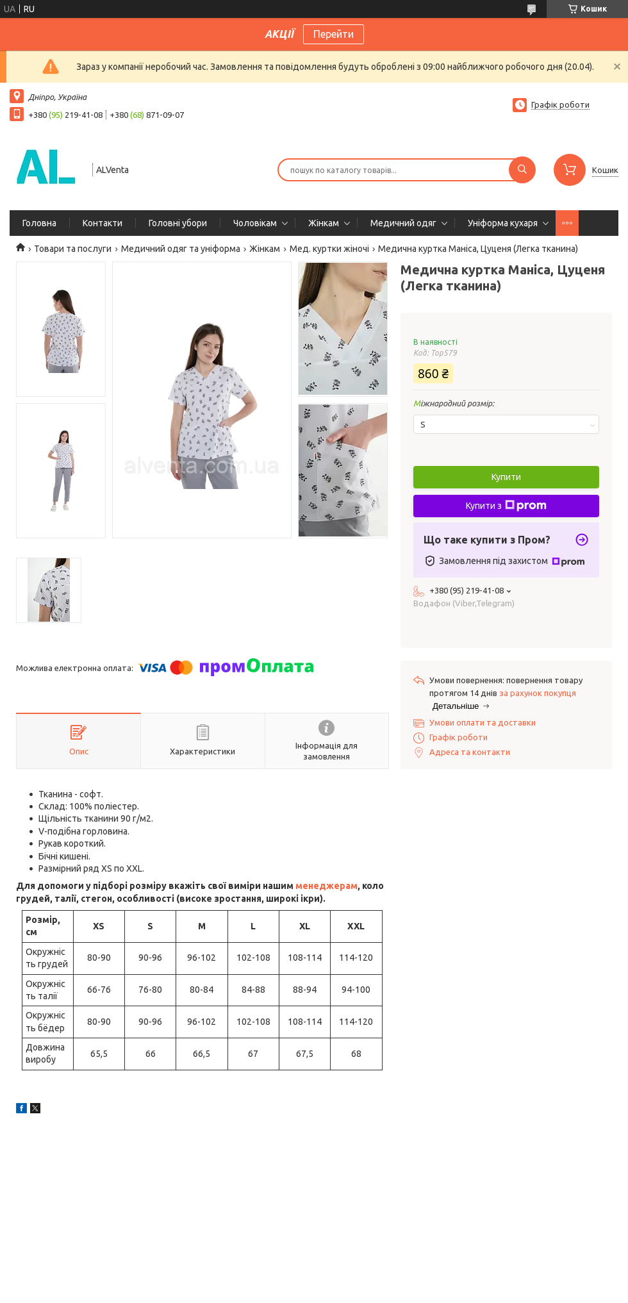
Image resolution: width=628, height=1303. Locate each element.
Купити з (506, 505)
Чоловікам (255, 223)
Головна (39, 223)
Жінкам (323, 223)
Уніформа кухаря (503, 223)
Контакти (102, 223)
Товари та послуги (73, 249)
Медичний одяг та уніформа (180, 249)
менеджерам (326, 886)
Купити (506, 477)
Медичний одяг (403, 223)
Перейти (333, 34)
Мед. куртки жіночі (329, 249)
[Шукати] (522, 169)
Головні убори (178, 223)
